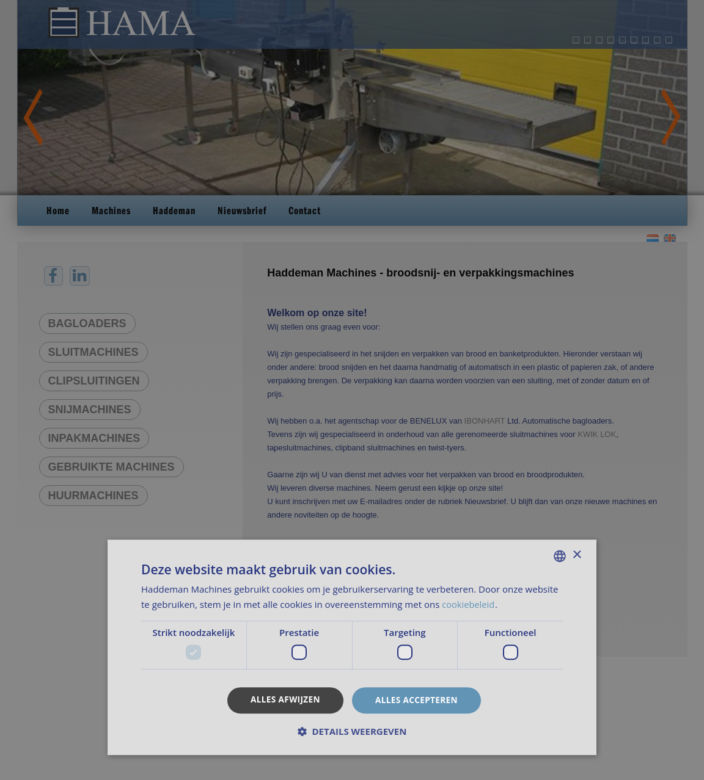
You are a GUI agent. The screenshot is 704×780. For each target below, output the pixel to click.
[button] (352, 731)
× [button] (576, 555)
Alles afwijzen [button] (284, 699)
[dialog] (352, 390)
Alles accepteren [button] (418, 700)
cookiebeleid (470, 604)
